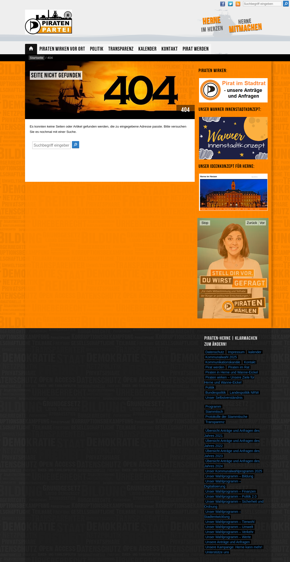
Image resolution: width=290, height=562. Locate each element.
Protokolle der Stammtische (226, 417)
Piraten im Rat (239, 367)
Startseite (31, 49)
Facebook (222, 4)
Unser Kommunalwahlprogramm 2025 (234, 471)
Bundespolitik (216, 392)
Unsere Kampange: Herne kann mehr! (234, 547)
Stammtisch (214, 411)
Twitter (230, 4)
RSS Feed (238, 4)
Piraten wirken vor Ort (62, 49)
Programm (213, 406)
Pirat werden (196, 49)
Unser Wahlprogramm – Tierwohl (230, 522)
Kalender (147, 49)
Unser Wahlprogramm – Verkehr (230, 532)
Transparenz (121, 49)
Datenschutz (215, 352)
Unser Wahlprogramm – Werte (228, 537)
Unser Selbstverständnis (224, 397)
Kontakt (169, 49)
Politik (96, 49)
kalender (254, 352)
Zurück (252, 223)
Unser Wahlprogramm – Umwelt (229, 527)
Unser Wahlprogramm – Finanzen (231, 491)
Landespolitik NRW (244, 392)
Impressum (236, 352)
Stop (204, 223)
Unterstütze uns (217, 552)
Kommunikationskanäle (223, 362)
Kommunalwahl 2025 (221, 357)
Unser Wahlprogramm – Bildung (229, 476)
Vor (262, 223)
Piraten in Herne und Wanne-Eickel (232, 372)
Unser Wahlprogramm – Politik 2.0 (231, 496)
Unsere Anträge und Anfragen (228, 542)
